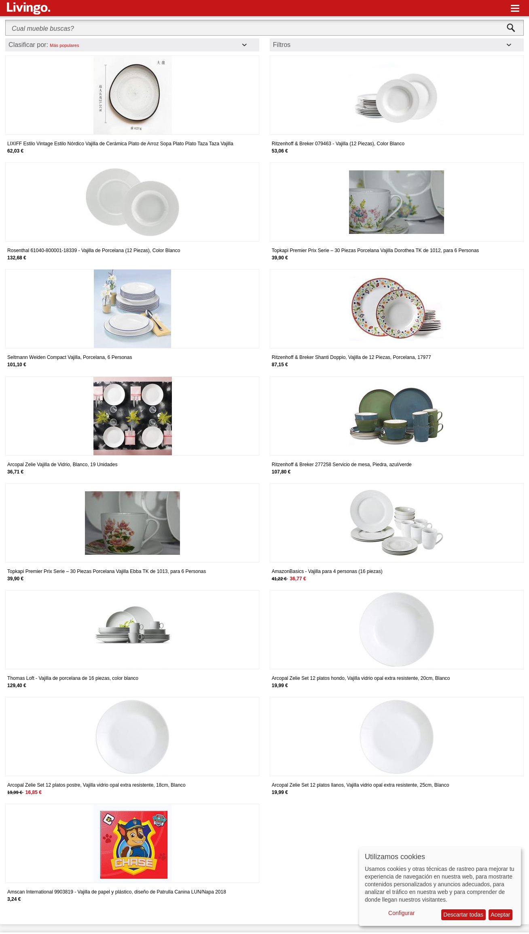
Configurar (401, 913)
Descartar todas (463, 914)
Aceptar (500, 914)
